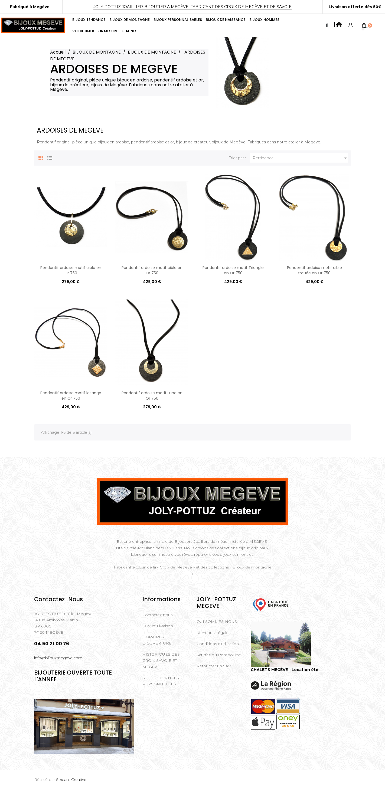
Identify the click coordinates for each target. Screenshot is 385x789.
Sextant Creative (71, 779)
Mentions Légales (213, 632)
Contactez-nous (157, 614)
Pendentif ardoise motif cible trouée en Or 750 (314, 270)
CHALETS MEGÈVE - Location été (284, 669)
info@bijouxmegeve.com (58, 657)
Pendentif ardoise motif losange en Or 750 (70, 395)
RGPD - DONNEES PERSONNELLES (160, 680)
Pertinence (300, 158)
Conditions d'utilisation (218, 643)
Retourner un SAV (214, 665)
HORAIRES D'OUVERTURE (157, 640)
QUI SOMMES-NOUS (217, 621)
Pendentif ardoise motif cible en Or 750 (70, 270)
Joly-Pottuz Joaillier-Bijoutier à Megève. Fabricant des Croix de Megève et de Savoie (192, 6)
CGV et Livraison (157, 625)
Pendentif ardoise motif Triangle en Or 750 (233, 270)
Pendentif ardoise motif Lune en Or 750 (152, 395)
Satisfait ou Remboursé (219, 654)
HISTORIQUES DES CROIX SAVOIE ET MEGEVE (161, 660)
